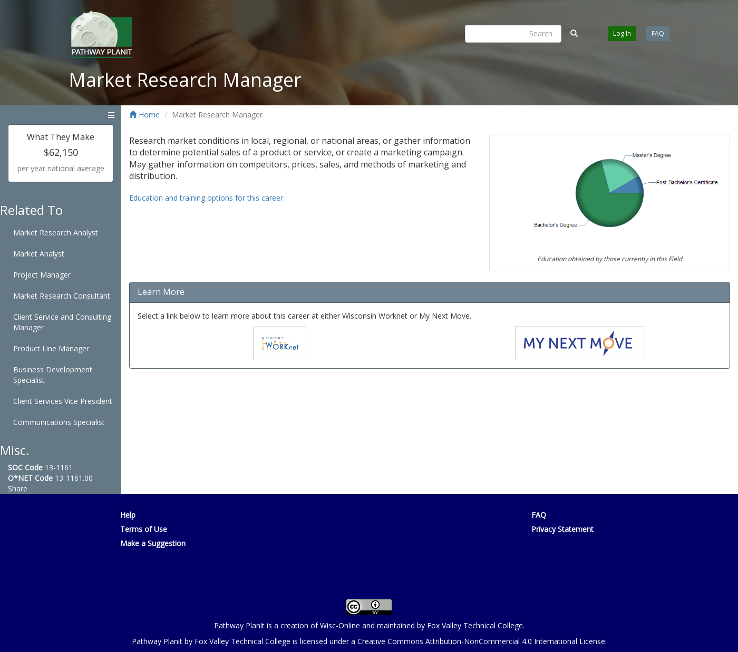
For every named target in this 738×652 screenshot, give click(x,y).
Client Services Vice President (62, 401)
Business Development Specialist (52, 374)
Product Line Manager (51, 348)
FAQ (658, 33)
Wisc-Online (340, 625)
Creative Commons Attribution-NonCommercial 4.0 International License (481, 641)
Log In (622, 33)
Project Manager (42, 275)
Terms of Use (143, 529)
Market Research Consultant (61, 296)
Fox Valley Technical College (475, 625)
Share (17, 488)
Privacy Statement (562, 529)
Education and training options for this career (206, 198)
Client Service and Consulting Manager (62, 322)
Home (144, 115)
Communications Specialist (59, 422)
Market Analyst (38, 254)
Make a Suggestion (153, 543)
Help (127, 515)
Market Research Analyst (55, 233)
